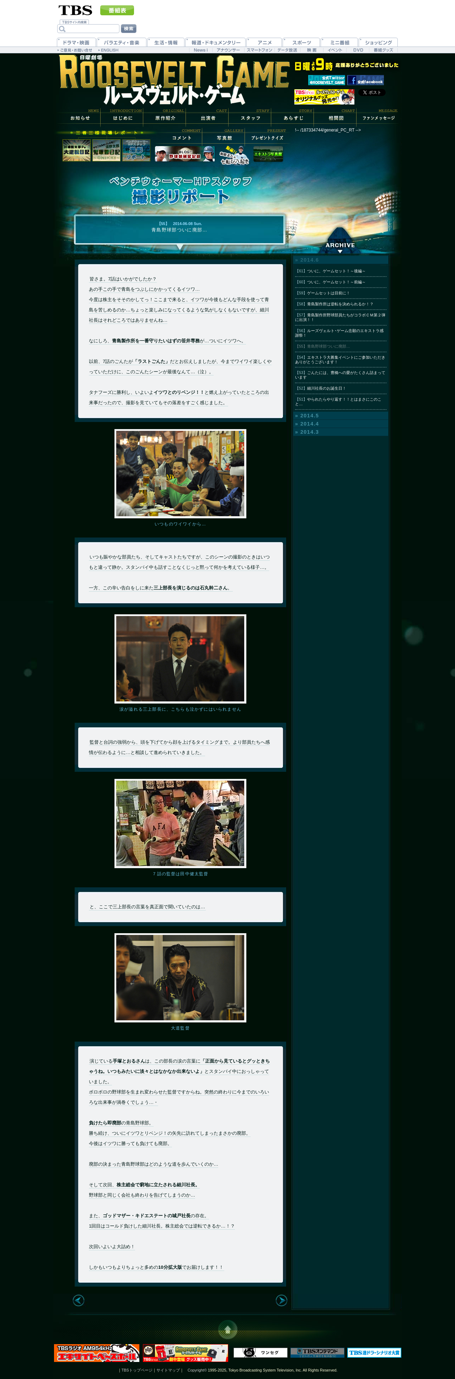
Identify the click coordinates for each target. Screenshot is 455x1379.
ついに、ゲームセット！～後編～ (330, 271)
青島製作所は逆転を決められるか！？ (334, 304)
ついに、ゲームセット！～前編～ (330, 282)
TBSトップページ (137, 1370)
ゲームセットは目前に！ (322, 293)
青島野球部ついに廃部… (322, 346)
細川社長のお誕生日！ (320, 388)
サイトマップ (168, 1370)
